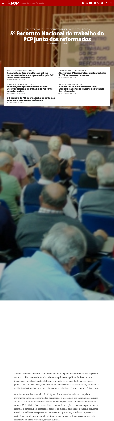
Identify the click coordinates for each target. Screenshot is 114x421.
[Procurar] (110, 3)
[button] (3, 3)
